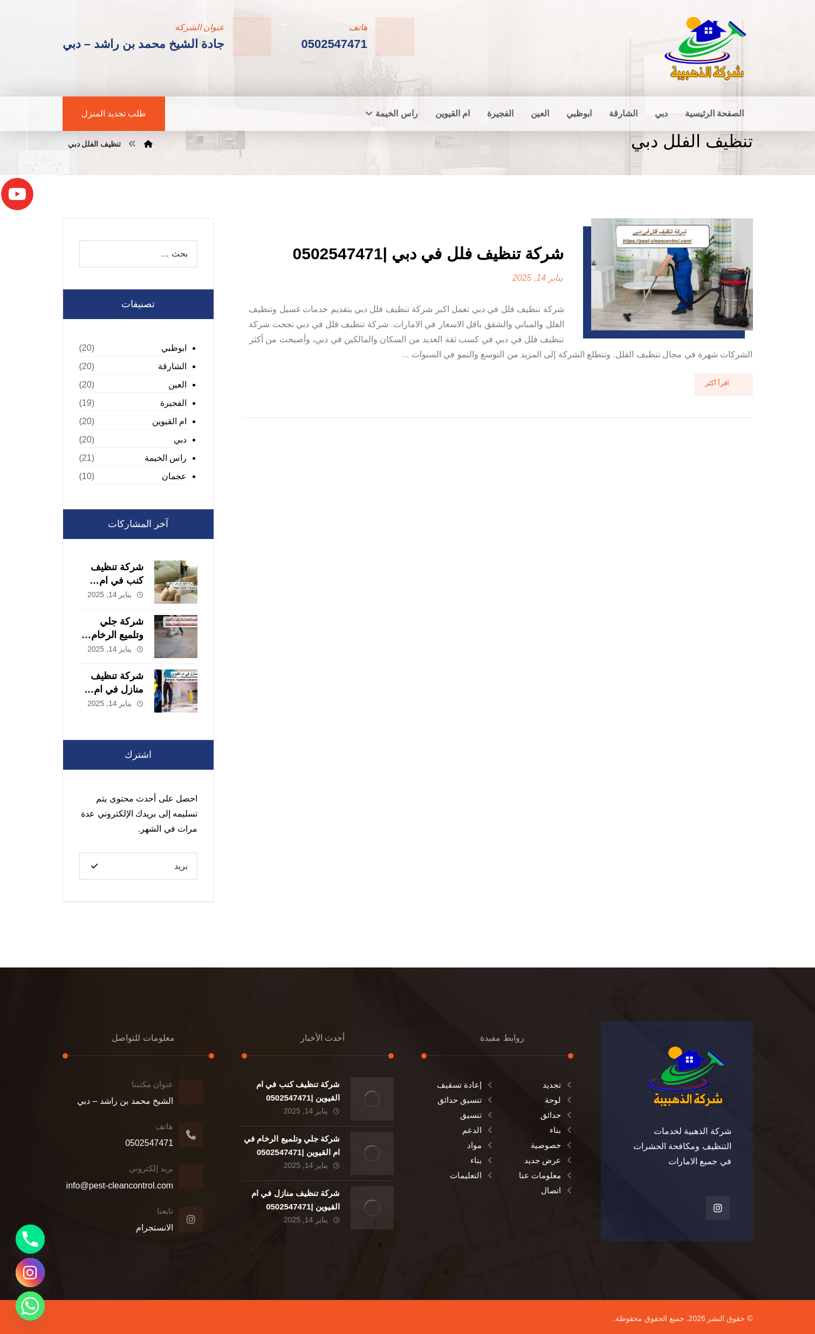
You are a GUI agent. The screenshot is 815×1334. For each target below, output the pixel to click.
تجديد (558, 1084)
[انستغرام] (718, 1208)
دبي (180, 439)
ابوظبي (174, 347)
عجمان (174, 476)
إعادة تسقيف (465, 1084)
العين (177, 384)
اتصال (557, 1190)
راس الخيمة (166, 457)
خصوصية (552, 1145)
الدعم (478, 1130)
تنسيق (477, 1114)
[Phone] (30, 1239)
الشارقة (172, 366)
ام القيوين (169, 421)
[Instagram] (30, 1272)
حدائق (556, 1114)
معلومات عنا (546, 1175)
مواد (480, 1145)
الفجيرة (173, 402)
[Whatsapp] (30, 1306)
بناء (561, 1130)
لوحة (559, 1099)
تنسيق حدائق (465, 1099)
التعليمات (472, 1175)
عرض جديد (548, 1160)
